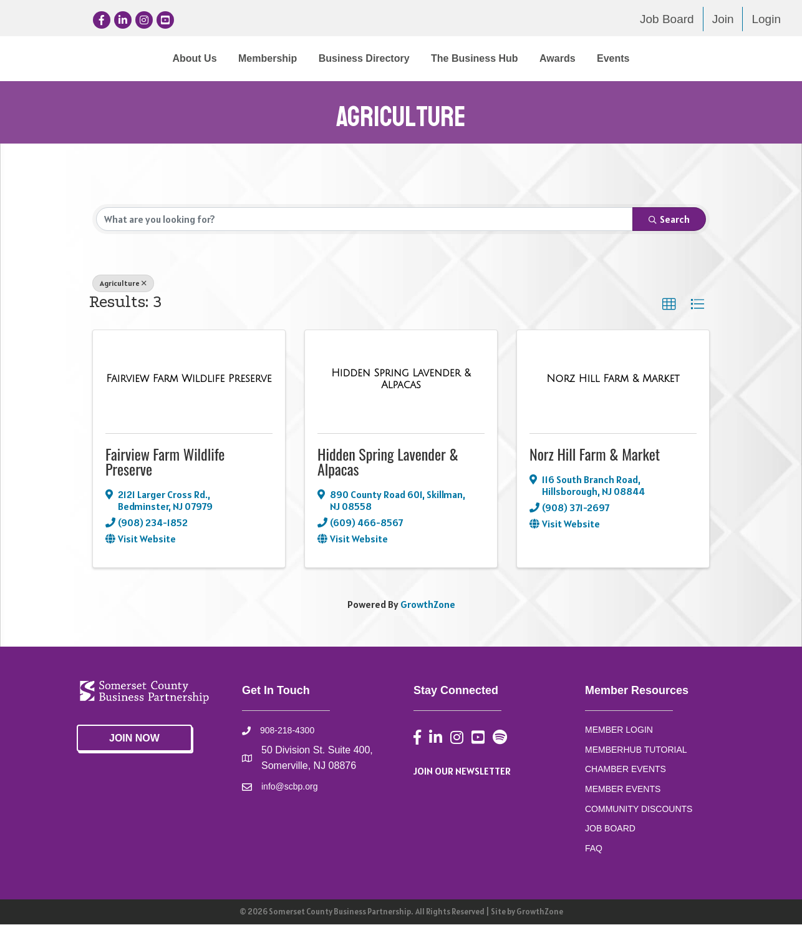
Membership (164, 58)
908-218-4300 (287, 731)
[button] (669, 305)
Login (766, 19)
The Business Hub (577, 58)
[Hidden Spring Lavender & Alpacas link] (401, 380)
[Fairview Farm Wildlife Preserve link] (188, 379)
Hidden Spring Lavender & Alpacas (387, 462)
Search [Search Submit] (669, 219)
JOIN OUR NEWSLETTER (462, 771)
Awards (660, 58)
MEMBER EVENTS (622, 790)
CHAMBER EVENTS (625, 770)
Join (723, 19)
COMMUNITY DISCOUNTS (638, 810)
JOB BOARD (610, 829)
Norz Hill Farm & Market (594, 454)
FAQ (593, 849)
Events (716, 58)
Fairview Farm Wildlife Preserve (165, 462)
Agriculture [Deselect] (123, 283)
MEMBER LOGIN (619, 730)
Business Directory (261, 58)
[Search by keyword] (364, 220)
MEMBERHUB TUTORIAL (636, 750)
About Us (91, 58)
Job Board (667, 19)
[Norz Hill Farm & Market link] (612, 379)
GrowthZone (427, 604)
